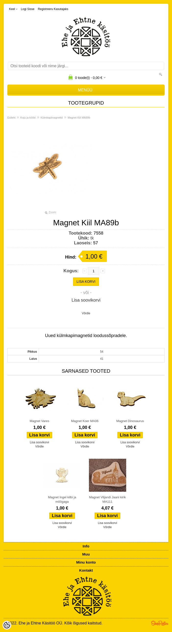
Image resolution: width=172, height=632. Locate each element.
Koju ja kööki (28, 117)
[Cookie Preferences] (6, 625)
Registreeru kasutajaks (53, 9)
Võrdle (86, 313)
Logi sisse (27, 9)
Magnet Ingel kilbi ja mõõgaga (62, 499)
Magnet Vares (39, 421)
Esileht (11, 117)
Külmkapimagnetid (51, 117)
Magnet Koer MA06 (84, 421)
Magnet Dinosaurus (130, 421)
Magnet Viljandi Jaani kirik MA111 (107, 499)
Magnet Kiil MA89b (79, 117)
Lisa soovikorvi (86, 300)
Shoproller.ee (159, 623)
